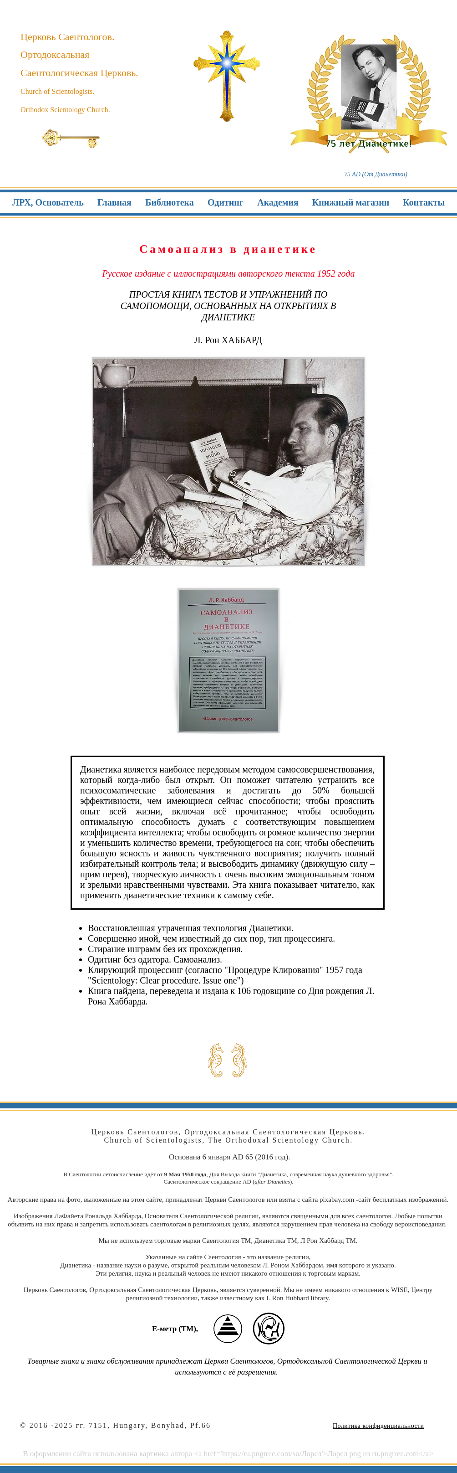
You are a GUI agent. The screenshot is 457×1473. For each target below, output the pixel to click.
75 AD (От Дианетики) (375, 174)
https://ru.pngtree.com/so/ (262, 1453)
